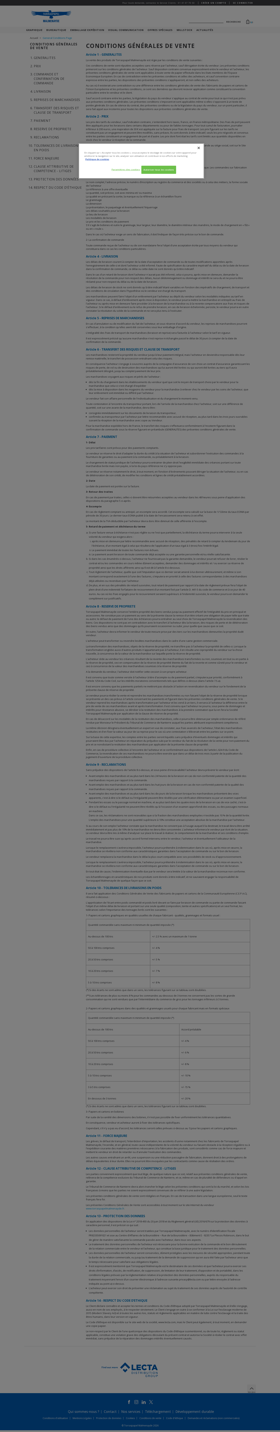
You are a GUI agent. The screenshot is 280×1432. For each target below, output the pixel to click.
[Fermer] (198, 148)
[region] (141, 161)
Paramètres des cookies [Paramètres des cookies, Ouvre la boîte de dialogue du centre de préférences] (125, 169)
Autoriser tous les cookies (158, 169)
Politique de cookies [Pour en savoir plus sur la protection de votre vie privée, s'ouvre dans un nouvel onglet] (97, 159)
